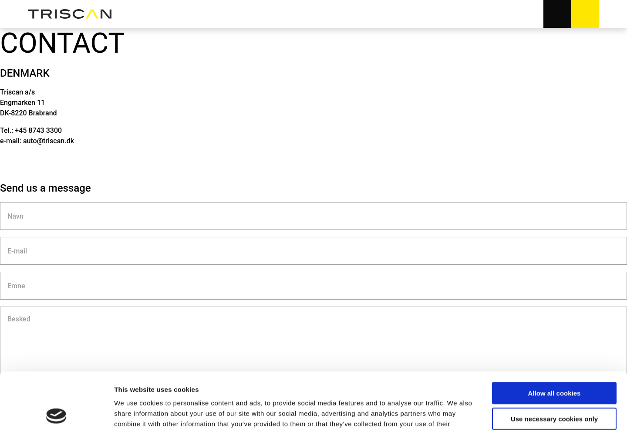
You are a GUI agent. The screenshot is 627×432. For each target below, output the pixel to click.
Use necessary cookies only (554, 364)
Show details (457, 414)
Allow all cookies (554, 338)
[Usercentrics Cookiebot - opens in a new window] (56, 415)
